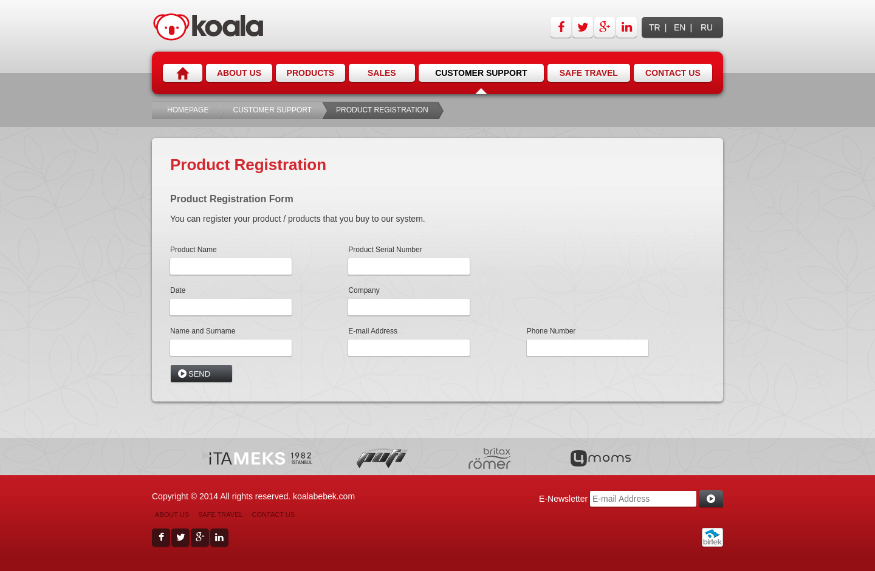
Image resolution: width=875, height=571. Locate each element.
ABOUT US (172, 514)
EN (679, 27)
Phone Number (551, 331)
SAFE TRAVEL (220, 514)
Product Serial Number (385, 249)
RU (707, 27)
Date (177, 290)
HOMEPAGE (187, 110)
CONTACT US (273, 514)
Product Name (193, 249)
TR (655, 27)
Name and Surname (202, 331)
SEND (199, 373)
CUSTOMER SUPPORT (272, 110)
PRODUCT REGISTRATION (382, 110)
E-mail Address (372, 331)
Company (363, 290)
